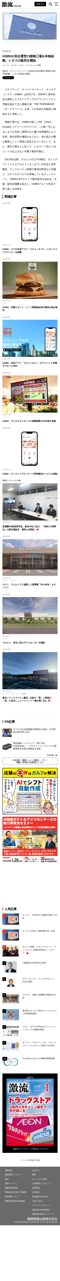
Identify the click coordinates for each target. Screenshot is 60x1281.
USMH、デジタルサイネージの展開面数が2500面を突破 (29, 421)
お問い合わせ (37, 1201)
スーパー (5, 65)
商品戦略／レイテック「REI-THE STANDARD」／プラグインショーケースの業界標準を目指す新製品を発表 (35, 746)
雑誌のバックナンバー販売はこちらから (31, 1149)
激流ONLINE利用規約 (41, 1210)
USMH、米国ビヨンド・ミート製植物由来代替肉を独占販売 (30, 309)
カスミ (21, 65)
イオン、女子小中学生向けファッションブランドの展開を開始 (39, 1028)
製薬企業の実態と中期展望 (16, 1192)
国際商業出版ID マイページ (43, 1214)
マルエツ (14, 65)
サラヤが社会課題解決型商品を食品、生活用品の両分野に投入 (34, 730)
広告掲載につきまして (41, 1183)
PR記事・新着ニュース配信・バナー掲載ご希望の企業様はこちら (30, 761)
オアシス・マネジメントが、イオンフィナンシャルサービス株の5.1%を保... (39, 1044)
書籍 (34, 1175)
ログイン (40, 4)
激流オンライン (9, 71)
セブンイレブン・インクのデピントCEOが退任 (38, 980)
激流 (7, 1179)
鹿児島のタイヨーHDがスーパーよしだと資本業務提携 (39, 1012)
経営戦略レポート (12, 1197)
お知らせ (35, 1170)
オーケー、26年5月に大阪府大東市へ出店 (39, 916)
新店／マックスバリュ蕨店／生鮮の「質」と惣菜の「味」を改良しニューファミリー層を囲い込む (26, 699)
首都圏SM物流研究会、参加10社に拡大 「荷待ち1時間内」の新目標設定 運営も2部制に (29, 528)
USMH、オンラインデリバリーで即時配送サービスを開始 (30, 474)
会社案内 (35, 1192)
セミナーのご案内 (39, 1179)
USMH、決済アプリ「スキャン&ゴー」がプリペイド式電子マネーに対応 (29, 364)
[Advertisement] (30, 885)
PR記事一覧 (52, 755)
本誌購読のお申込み (40, 1197)
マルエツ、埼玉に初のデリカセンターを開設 (23, 642)
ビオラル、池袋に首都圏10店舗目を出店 (39, 996)
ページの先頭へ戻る (31, 1160)
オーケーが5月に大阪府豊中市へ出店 (38, 931)
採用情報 (35, 1188)
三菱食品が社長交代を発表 (34, 963)
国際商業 (8, 1170)
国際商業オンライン (13, 1175)
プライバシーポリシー (41, 1205)
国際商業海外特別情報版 (15, 1201)
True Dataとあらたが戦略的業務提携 (38, 1058)
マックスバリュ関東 (33, 65)
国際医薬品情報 (11, 1188)
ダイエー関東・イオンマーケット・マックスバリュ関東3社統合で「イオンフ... (39, 950)
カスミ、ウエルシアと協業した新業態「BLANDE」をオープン (29, 586)
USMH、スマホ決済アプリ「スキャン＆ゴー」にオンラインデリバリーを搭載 (30, 250)
